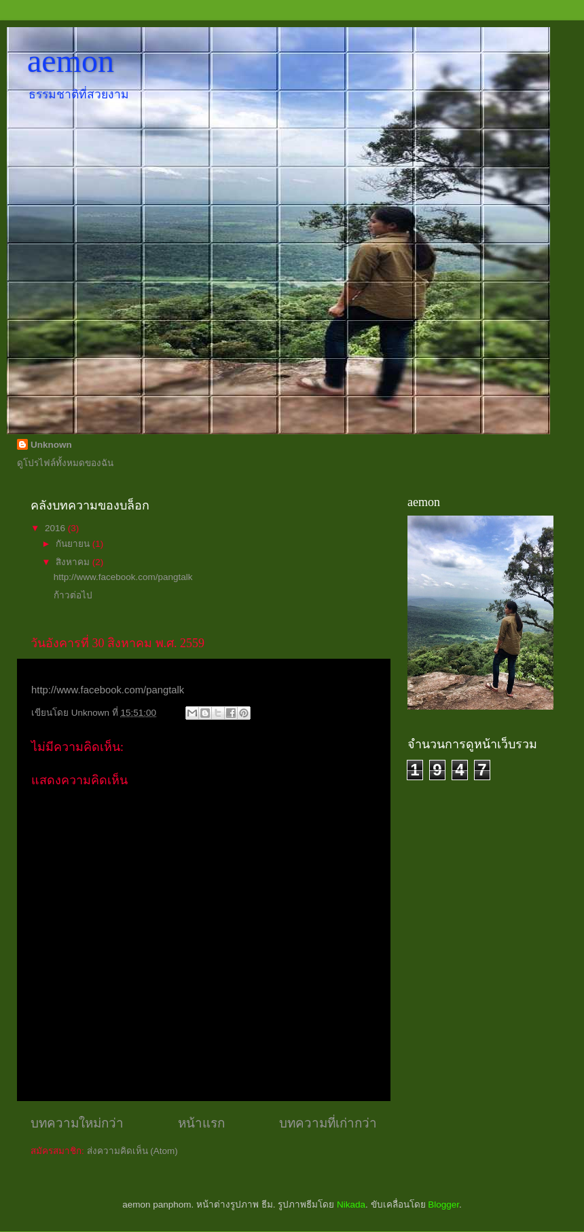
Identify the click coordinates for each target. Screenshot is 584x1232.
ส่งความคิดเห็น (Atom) (132, 1151)
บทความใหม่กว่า (77, 1123)
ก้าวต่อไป (73, 595)
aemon (70, 61)
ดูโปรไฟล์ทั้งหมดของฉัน (65, 463)
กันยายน (74, 544)
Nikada (351, 1204)
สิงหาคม (74, 562)
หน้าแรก (201, 1123)
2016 (56, 528)
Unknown (51, 445)
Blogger (443, 1204)
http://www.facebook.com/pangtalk (123, 577)
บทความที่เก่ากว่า (328, 1123)
